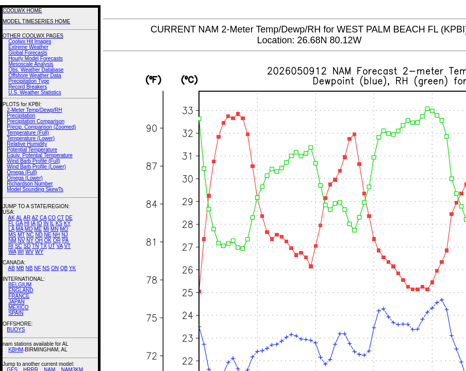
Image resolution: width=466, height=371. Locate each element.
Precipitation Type (28, 81)
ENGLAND (20, 290)
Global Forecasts (27, 53)
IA (33, 223)
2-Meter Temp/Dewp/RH (34, 110)
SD (27, 246)
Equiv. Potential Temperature (39, 155)
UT (51, 246)
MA (19, 229)
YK (72, 268)
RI (10, 246)
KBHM (15, 349)
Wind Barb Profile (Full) (33, 161)
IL (52, 223)
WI (21, 252)
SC (18, 246)
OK (47, 240)
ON (55, 268)
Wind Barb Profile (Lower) (36, 167)
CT (60, 218)
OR (57, 240)
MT (21, 235)
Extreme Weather (28, 47)
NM (12, 240)
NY (30, 240)
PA (65, 240)
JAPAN (16, 302)
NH (56, 235)
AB (11, 268)
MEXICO (18, 307)
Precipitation (21, 116)
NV (21, 240)
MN (55, 229)
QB (64, 268)
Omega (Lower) (24, 178)
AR (26, 218)
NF (37, 268)
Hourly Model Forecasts (35, 58)
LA (11, 229)
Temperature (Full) (28, 133)
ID (39, 223)
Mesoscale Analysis (30, 64)
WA (12, 252)
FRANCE (18, 296)
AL (19, 218)
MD (29, 229)
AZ (34, 218)
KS (59, 223)
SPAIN (15, 313)
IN (45, 223)
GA (19, 223)
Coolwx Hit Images (29, 41)
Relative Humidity (27, 144)
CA (43, 218)
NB (28, 268)
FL (11, 223)
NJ (64, 235)
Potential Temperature (32, 150)
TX (43, 246)
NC (30, 235)
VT (67, 246)
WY (39, 252)
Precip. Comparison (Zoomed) (41, 127)
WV (29, 252)
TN (35, 246)
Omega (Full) (22, 172)
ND (38, 235)
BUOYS (16, 329)
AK (11, 218)
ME (38, 229)
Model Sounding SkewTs (35, 189)
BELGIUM (19, 285)
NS (45, 268)
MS (12, 235)
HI (26, 223)
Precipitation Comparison (35, 121)
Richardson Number (30, 184)
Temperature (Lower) (31, 138)
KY (67, 223)
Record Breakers (27, 87)
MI (46, 229)
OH (39, 240)
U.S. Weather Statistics (34, 92)
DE (69, 218)
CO (52, 218)
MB (20, 268)
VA (60, 246)
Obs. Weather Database (35, 70)
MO (64, 229)
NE (47, 235)
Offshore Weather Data (34, 75)
